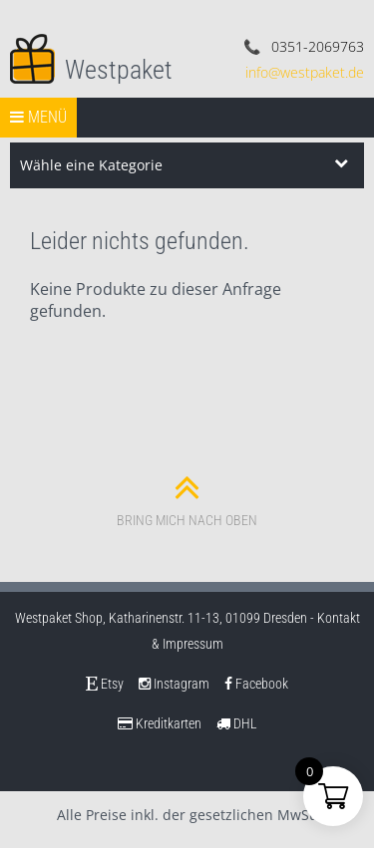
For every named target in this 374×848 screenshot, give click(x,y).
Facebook (256, 684)
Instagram (174, 684)
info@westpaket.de (304, 72)
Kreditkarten (159, 723)
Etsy (105, 684)
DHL (236, 723)
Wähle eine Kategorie (91, 164)
